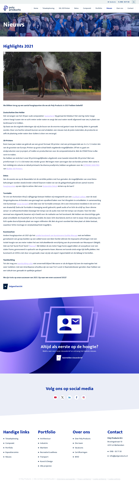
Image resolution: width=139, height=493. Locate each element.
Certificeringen (81, 452)
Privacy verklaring (84, 479)
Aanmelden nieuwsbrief (72, 357)
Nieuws (109, 8)
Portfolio (99, 8)
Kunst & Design (46, 461)
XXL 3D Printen (64, 8)
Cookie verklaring (99, 479)
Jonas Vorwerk (23, 203)
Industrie (44, 443)
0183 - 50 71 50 (116, 451)
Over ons (120, 8)
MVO (77, 457)
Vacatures (112, 2)
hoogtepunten (9, 186)
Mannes (32, 246)
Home (36, 8)
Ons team (79, 443)
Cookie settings (114, 479)
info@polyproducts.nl (119, 456)
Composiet (87, 8)
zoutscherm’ (50, 116)
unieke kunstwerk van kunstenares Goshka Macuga (57, 235)
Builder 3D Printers (14, 168)
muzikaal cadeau (79, 196)
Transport (44, 457)
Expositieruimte (11, 452)
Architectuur (45, 438)
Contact (130, 8)
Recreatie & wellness (48, 452)
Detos (76, 8)
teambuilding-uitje (25, 263)
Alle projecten (46, 466)
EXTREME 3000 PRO (91, 165)
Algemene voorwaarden (66, 479)
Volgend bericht (15, 286)
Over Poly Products (82, 438)
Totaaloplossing (48, 8)
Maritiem (44, 447)
